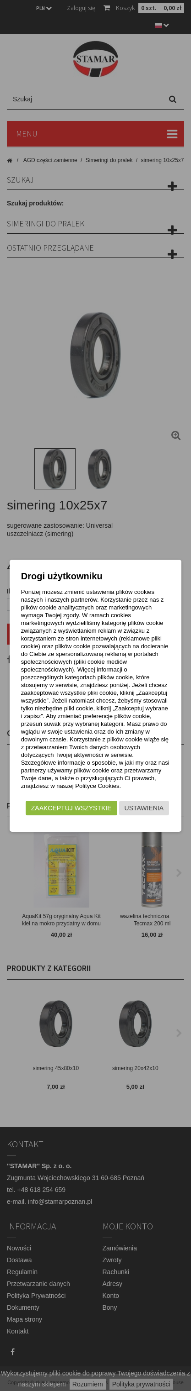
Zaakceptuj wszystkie (71, 808)
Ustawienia (144, 808)
